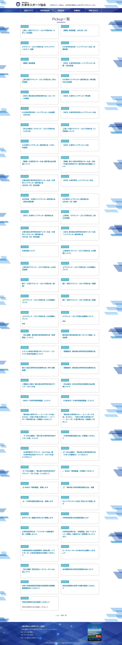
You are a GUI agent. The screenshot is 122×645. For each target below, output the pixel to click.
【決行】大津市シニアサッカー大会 (75, 145)
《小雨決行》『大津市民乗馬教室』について (78, 400)
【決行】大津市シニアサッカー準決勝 (76, 96)
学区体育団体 (45, 10)
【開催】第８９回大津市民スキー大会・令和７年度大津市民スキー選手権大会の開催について (78, 164)
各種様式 (77, 10)
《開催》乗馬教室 (28, 63)
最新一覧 (64, 615)
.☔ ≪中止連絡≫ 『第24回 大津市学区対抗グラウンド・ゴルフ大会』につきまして (38, 472)
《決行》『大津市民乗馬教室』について (36, 400)
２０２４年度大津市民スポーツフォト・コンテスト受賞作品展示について (38, 352)
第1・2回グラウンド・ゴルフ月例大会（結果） (79, 300)
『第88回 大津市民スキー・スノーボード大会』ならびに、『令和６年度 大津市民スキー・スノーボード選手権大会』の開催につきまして (78, 418)
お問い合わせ (93, 10)
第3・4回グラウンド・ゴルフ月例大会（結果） (79, 283)
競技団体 (61, 10)
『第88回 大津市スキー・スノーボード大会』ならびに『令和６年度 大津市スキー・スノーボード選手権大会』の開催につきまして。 (38, 417)
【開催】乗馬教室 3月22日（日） (75, 30)
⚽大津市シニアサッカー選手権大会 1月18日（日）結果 (75, 200)
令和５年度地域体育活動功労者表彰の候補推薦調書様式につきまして (38, 586)
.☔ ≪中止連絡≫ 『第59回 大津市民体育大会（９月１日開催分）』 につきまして (79, 453)
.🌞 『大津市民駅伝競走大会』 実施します (37, 501)
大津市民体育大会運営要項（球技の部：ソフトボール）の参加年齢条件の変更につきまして (38, 553)
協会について (28, 10)
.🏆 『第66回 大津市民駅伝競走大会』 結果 (78, 487)
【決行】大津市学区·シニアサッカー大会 (77, 180)
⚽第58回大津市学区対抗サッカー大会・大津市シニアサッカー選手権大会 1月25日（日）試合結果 (38, 182)
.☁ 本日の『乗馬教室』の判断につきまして (78, 471)
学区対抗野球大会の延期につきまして (36, 602)
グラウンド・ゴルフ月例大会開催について (77, 316)
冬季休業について (28, 250)
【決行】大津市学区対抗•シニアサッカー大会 (79, 112)
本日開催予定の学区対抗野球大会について (77, 569)
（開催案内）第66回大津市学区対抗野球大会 (78, 351)
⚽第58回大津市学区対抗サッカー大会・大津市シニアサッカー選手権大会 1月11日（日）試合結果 (38, 234)
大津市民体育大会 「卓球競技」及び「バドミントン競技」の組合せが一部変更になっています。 (79, 534)
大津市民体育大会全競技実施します (75, 517)
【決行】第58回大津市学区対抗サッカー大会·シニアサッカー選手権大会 (78, 233)
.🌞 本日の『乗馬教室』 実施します (35, 487)
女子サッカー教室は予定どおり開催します (37, 517)
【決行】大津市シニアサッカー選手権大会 (37, 215)
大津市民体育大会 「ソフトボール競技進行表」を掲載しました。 (38, 532)
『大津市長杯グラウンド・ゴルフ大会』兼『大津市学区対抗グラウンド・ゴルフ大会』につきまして (38, 454)
